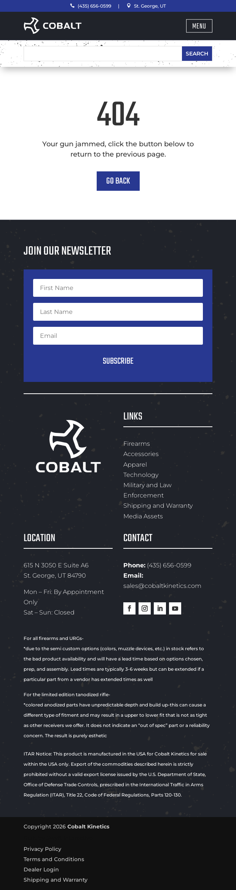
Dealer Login (41, 869)
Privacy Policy (42, 849)
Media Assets (143, 516)
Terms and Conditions (54, 859)
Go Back (118, 181)
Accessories (141, 454)
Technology (140, 474)
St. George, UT (146, 6)
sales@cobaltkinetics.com (162, 585)
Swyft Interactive (69, 838)
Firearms (136, 443)
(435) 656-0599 (90, 6)
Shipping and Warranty (158, 505)
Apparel (135, 464)
